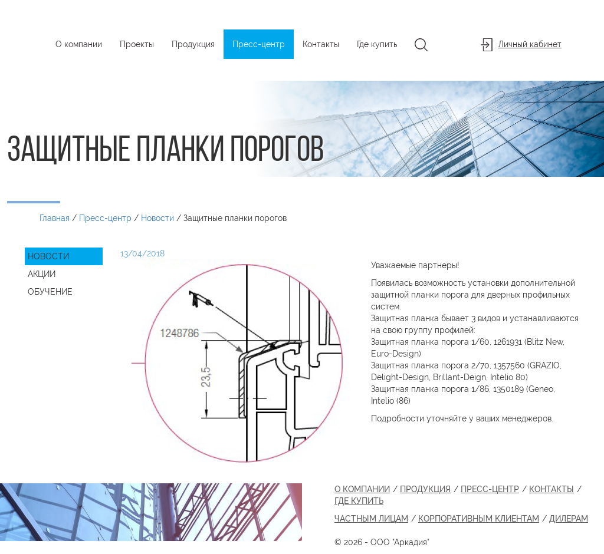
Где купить (377, 44)
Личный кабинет (521, 44)
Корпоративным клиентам (478, 518)
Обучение (50, 291)
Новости (48, 256)
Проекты (137, 44)
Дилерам (568, 518)
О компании (78, 44)
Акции (41, 274)
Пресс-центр (258, 44)
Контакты (321, 44)
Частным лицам (371, 518)
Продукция (193, 44)
